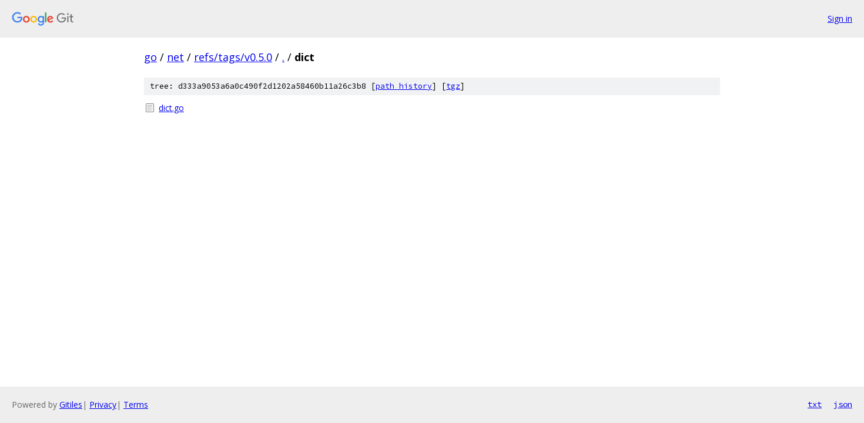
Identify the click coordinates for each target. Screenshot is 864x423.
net (175, 57)
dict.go (171, 107)
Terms (135, 404)
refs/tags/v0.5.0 (233, 57)
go (150, 57)
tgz (453, 86)
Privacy (102, 404)
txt (815, 404)
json (842, 404)
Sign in (840, 18)
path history (404, 86)
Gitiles (70, 404)
